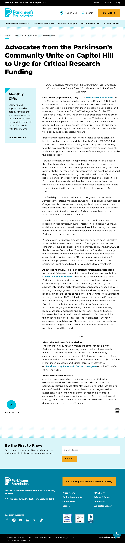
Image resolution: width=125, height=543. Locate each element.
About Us (19, 35)
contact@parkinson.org (109, 537)
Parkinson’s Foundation (99, 97)
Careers (66, 506)
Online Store (68, 502)
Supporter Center (103, 506)
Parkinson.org (54, 366)
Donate (108, 13)
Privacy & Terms (102, 497)
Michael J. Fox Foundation (57, 276)
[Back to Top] (11, 404)
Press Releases (49, 35)
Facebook (68, 366)
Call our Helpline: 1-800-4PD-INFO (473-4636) (25, 3)
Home (7, 35)
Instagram (91, 366)
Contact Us (99, 502)
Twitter (80, 366)
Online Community (72, 497)
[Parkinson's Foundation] (19, 12)
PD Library (99, 493)
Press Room (33, 35)
